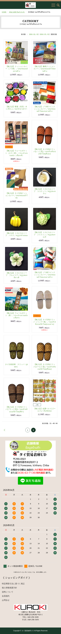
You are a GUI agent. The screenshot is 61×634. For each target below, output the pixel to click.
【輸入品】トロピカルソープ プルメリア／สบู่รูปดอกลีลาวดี (16, 275)
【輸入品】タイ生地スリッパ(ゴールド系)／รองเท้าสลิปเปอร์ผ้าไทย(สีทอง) (44, 366)
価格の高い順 (44, 34)
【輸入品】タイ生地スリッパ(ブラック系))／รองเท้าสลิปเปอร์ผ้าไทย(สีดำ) (16, 409)
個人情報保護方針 (9, 588)
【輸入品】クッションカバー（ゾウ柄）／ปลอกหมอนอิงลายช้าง (16, 68)
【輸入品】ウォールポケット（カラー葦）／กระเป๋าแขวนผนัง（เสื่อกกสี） (16, 153)
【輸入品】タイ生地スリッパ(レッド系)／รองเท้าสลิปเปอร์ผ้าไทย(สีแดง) (44, 151)
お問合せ (5, 600)
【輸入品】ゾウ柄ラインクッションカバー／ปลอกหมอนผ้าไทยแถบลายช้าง (44, 109)
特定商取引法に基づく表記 (13, 584)
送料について (7, 592)
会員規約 (5, 596)
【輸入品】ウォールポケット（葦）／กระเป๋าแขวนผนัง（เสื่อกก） (16, 315)
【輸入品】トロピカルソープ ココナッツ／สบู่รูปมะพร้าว (44, 191)
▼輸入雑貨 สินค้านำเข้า (17, 12)
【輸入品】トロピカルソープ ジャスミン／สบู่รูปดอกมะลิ (44, 234)
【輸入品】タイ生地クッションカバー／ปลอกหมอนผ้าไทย (16, 195)
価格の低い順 (33, 34)
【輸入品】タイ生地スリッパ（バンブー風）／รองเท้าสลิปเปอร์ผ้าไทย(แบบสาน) (44, 322)
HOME (4, 12)
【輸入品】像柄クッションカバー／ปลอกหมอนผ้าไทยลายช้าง (45, 68)
